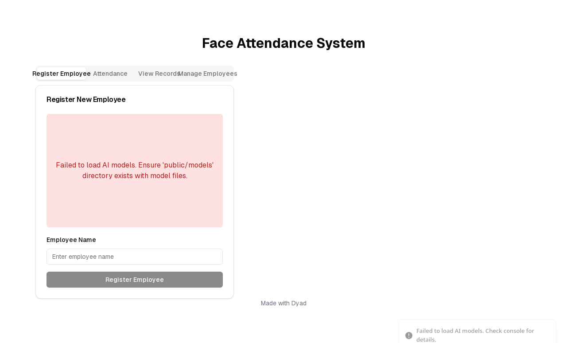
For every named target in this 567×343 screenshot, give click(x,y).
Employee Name (71, 240)
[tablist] (134, 74)
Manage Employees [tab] (207, 74)
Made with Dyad (284, 303)
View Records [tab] (159, 74)
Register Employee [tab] (61, 74)
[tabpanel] (134, 192)
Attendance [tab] (110, 74)
